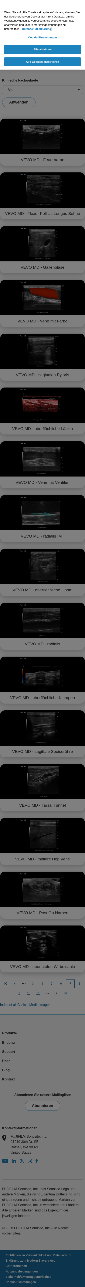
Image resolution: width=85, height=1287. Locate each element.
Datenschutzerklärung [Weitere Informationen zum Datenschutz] (36, 29)
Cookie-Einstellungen (42, 37)
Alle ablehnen (42, 49)
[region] (42, 35)
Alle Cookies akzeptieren (42, 61)
